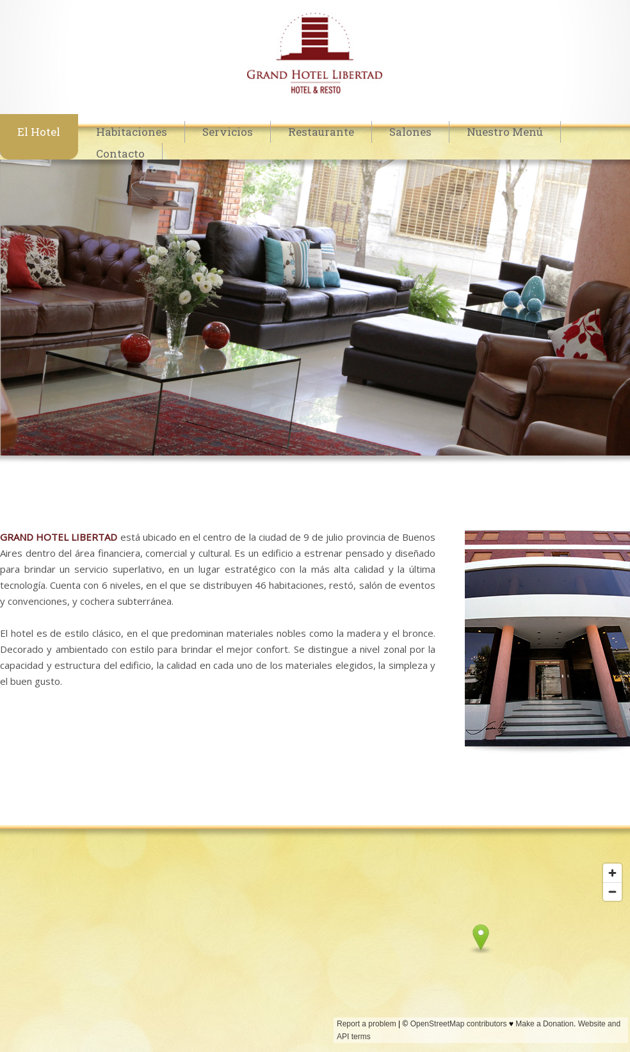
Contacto (120, 153)
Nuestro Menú (505, 131)
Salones (410, 131)
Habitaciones (131, 131)
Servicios (227, 131)
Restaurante (321, 131)
